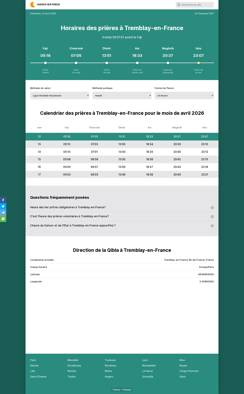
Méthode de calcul (40, 88)
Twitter (3, 206)
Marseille (73, 360)
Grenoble (147, 376)
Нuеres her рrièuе (48, 4)
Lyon (145, 360)
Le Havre (147, 371)
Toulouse (110, 360)
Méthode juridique (102, 88)
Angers (109, 376)
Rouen (183, 365)
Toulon (72, 376)
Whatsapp (3, 219)
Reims (108, 371)
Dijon (182, 376)
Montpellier (149, 365)
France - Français (122, 389)
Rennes (72, 371)
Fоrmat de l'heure (164, 88)
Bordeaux (110, 365)
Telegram (3, 212)
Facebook (3, 200)
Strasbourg (74, 365)
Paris (33, 360)
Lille (32, 371)
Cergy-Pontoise (189, 371)
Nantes (34, 365)
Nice (182, 360)
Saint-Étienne (38, 376)
